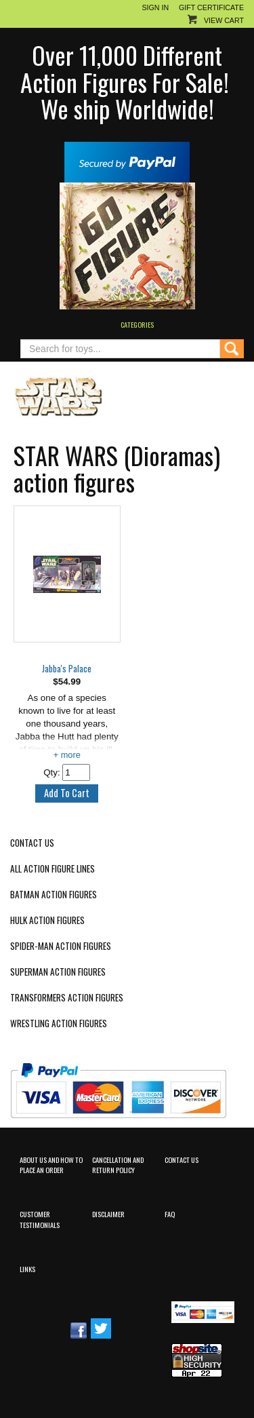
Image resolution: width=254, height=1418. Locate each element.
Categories (137, 324)
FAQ (170, 1213)
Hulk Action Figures (47, 920)
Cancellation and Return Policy (118, 1164)
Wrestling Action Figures (58, 1023)
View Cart (224, 20)
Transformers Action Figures (66, 997)
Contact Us (32, 843)
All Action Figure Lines (52, 868)
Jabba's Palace (66, 668)
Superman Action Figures (58, 971)
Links (27, 1268)
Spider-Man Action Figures (60, 946)
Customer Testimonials (40, 1218)
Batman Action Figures (53, 894)
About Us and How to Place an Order (51, 1164)
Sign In (155, 7)
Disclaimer (108, 1213)
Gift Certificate (211, 7)
